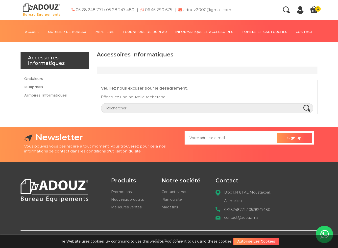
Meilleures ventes (126, 207)
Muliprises (33, 87)
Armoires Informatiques (45, 95)
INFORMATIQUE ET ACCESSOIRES (204, 32)
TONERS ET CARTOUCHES (264, 32)
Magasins (170, 207)
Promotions (121, 192)
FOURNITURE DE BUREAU (145, 32)
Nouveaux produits (127, 199)
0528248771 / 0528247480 (247, 209)
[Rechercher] (207, 108)
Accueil (32, 32)
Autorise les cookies (256, 241)
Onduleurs (33, 78)
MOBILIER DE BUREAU (67, 32)
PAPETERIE (104, 32)
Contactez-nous (175, 192)
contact (304, 32)
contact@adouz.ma (241, 217)
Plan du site (172, 199)
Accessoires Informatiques (46, 60)
